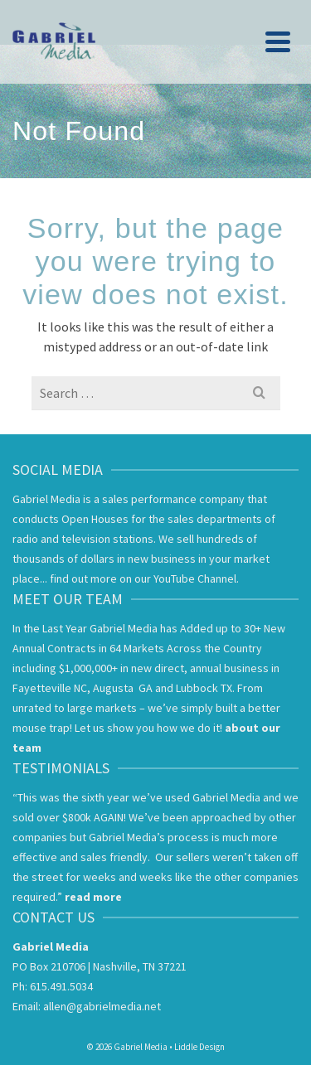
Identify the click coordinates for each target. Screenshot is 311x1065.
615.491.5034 (61, 986)
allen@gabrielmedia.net (102, 1006)
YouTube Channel (194, 578)
